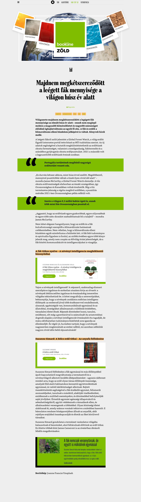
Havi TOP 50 (75, 2)
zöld (74, 114)
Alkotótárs (65, 2)
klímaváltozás (67, 114)
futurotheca (85, 2)
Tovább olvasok (68, 463)
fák (79, 114)
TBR (58, 2)
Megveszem (49, 276)
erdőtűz (58, 114)
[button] (18, 2)
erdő (83, 114)
